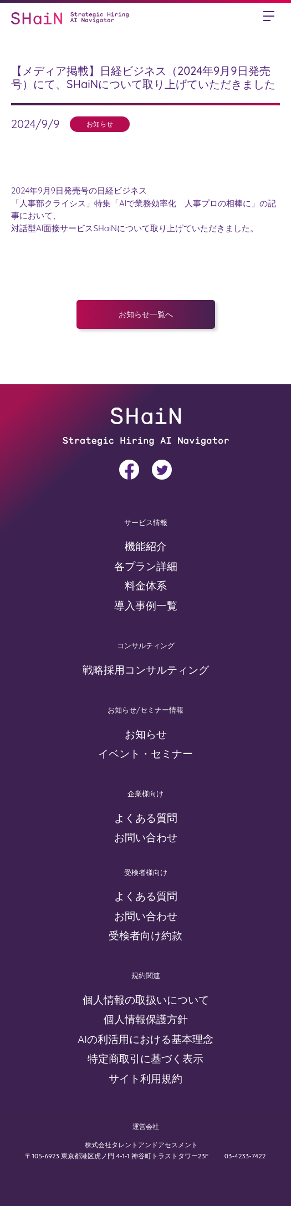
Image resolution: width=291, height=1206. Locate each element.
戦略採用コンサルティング (146, 669)
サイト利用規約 (145, 1078)
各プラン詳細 (145, 566)
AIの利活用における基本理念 (145, 1039)
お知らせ (146, 734)
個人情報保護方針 (146, 1019)
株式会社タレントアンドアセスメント (142, 1145)
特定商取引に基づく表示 (145, 1058)
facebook (129, 470)
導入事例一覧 (145, 605)
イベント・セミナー (145, 753)
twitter (162, 470)
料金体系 (146, 585)
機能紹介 (146, 546)
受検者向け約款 (145, 935)
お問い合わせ (145, 837)
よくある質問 (145, 818)
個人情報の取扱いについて (146, 999)
